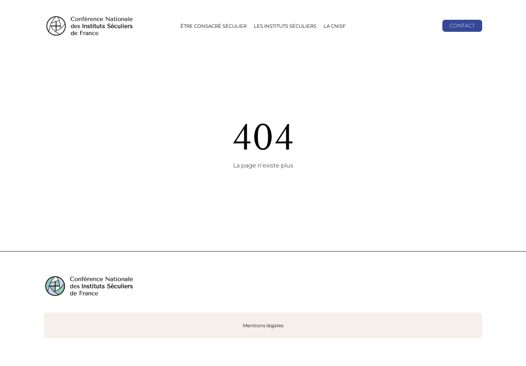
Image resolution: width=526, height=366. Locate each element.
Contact (462, 25)
